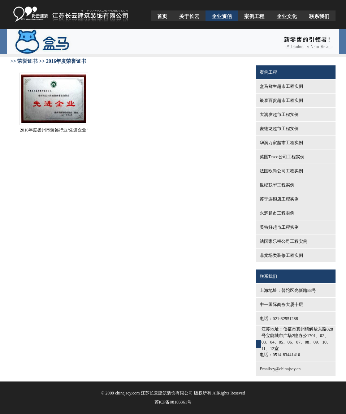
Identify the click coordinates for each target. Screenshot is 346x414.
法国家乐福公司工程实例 (283, 241)
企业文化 (287, 16)
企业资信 (222, 16)
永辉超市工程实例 (277, 213)
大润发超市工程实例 (279, 114)
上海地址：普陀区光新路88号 (288, 290)
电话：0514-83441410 (280, 354)
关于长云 (189, 16)
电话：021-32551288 (279, 318)
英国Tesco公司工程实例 (282, 156)
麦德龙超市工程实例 (279, 128)
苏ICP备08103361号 (173, 402)
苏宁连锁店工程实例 (279, 199)
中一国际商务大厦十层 (281, 304)
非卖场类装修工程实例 (281, 255)
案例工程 (254, 16)
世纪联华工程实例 (277, 184)
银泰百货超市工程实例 (281, 100)
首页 (162, 16)
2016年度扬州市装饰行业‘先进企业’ (54, 130)
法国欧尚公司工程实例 (281, 170)
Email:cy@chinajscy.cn (280, 368)
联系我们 (319, 16)
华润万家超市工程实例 (281, 142)
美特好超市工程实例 (279, 227)
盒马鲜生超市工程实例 (281, 86)
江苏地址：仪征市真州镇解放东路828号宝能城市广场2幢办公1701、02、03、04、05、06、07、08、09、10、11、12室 (297, 339)
